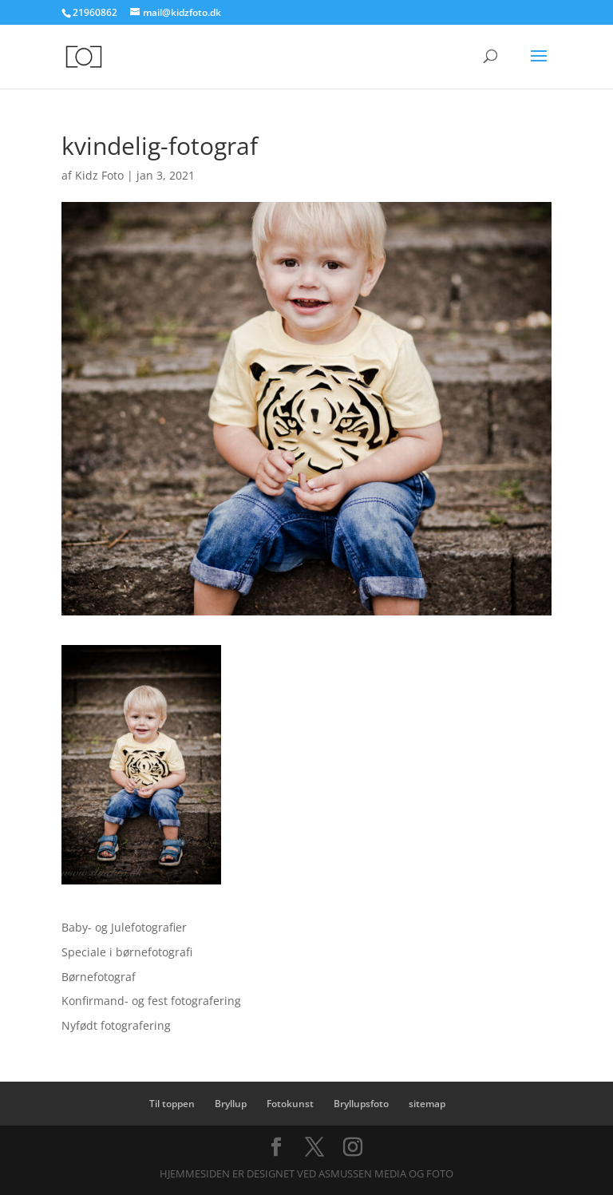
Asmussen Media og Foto (385, 1173)
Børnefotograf (98, 976)
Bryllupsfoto (361, 1103)
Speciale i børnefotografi (126, 952)
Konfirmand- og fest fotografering (151, 1000)
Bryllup (231, 1103)
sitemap (427, 1103)
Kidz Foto (99, 175)
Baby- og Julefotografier (124, 927)
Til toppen (172, 1103)
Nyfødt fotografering (116, 1025)
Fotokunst (290, 1103)
